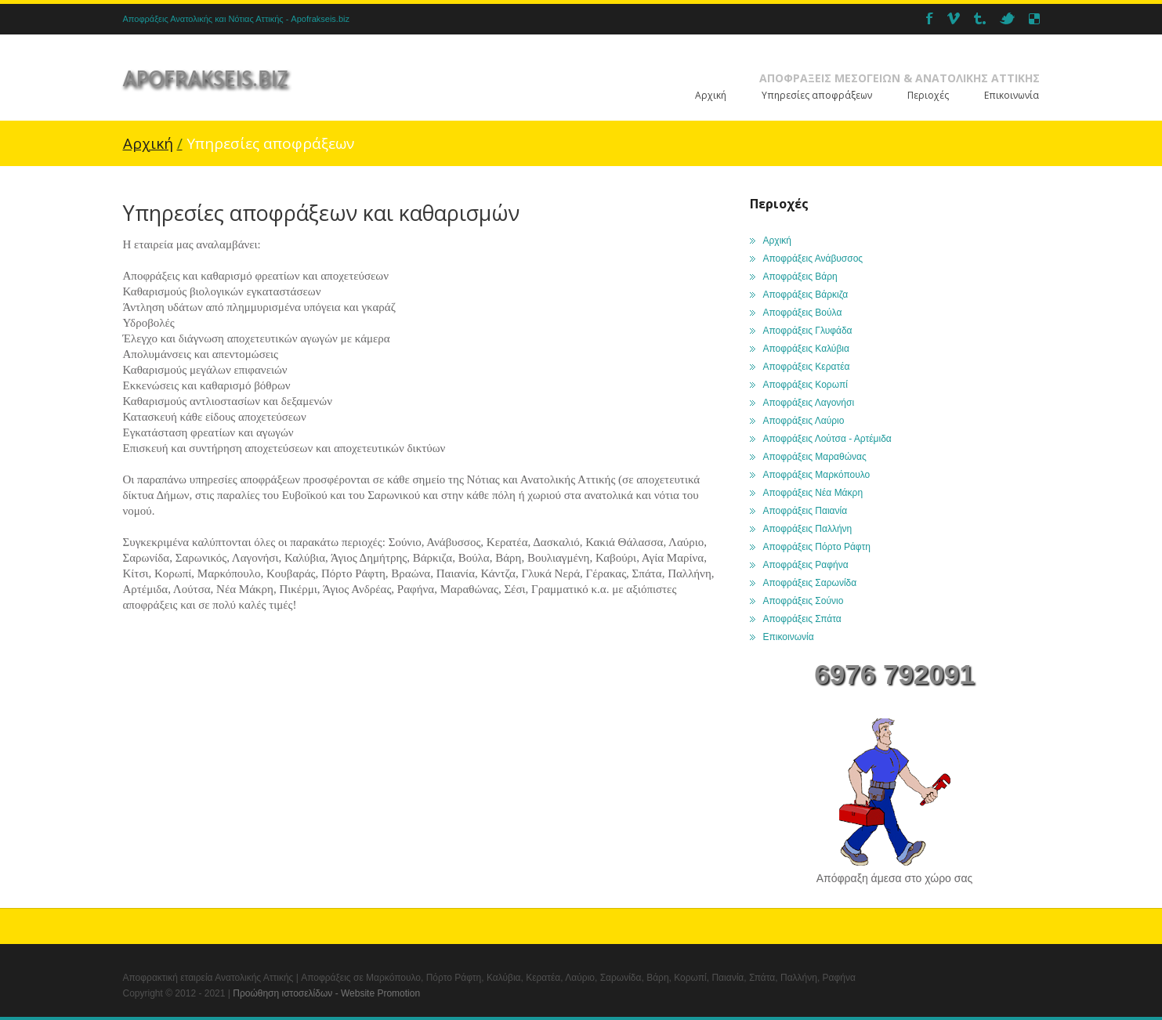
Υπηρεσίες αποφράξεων (817, 95)
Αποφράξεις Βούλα (802, 312)
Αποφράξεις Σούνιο (803, 600)
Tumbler (980, 18)
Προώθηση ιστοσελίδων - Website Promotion (326, 993)
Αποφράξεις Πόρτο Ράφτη (817, 546)
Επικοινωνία (1011, 95)
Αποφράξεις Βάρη (800, 276)
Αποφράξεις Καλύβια (806, 348)
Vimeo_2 (953, 18)
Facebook (929, 18)
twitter (1007, 18)
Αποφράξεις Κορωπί (805, 384)
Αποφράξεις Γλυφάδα (807, 330)
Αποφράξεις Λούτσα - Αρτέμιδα (827, 438)
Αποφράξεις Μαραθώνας (815, 456)
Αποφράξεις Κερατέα (806, 366)
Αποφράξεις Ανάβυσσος (813, 258)
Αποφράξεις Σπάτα (802, 618)
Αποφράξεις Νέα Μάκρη (813, 492)
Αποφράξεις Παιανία (805, 510)
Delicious (1034, 18)
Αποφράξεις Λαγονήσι (809, 402)
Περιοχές (928, 95)
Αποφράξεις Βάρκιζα (806, 294)
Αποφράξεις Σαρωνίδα (810, 582)
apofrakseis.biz (205, 77)
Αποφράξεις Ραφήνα (806, 564)
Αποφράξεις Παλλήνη (807, 528)
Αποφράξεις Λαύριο (804, 420)
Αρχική (710, 95)
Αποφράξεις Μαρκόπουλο (817, 474)
